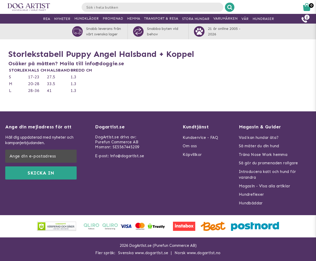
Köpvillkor (192, 154)
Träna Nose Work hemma (263, 154)
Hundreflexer (251, 194)
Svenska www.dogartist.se (143, 253)
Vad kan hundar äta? (259, 137)
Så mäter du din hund (259, 146)
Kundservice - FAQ (200, 137)
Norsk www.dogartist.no (198, 253)
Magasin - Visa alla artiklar (264, 186)
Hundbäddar (251, 203)
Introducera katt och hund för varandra (267, 174)
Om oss (190, 146)
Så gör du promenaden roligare (268, 163)
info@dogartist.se (127, 156)
